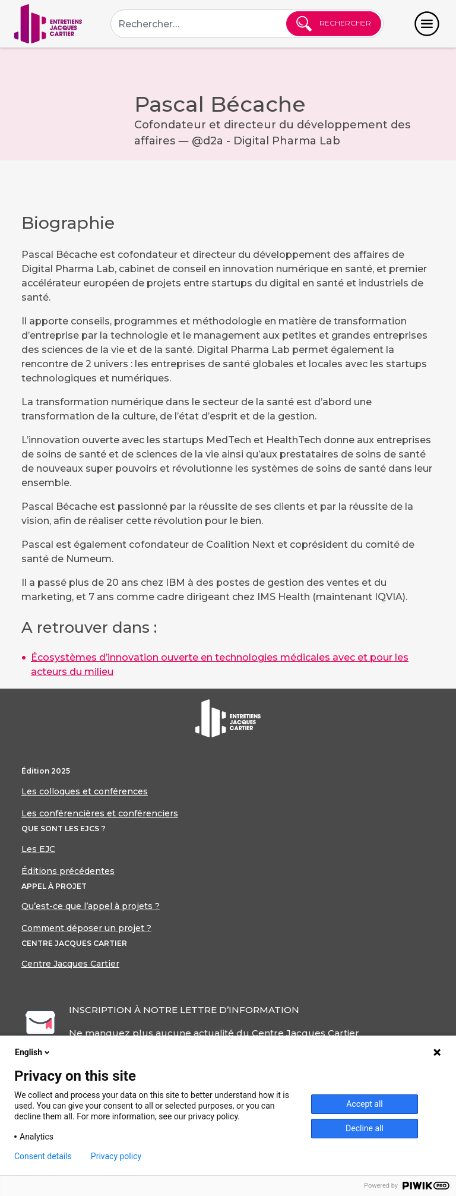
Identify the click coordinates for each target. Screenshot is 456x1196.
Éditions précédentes (68, 871)
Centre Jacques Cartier (70, 963)
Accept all (364, 1104)
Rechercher (333, 23)
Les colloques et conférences (84, 791)
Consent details (43, 1156)
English (33, 1052)
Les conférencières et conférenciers (99, 813)
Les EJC (38, 849)
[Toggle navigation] (427, 24)
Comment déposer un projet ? (86, 928)
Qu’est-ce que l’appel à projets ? (90, 906)
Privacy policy (116, 1156)
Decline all (365, 1128)
